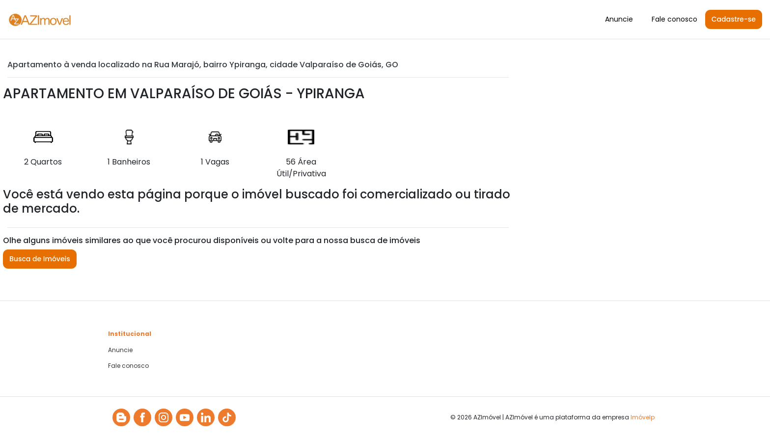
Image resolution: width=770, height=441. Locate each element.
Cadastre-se (734, 19)
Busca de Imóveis (39, 259)
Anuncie (619, 19)
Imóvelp (643, 417)
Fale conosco (674, 19)
